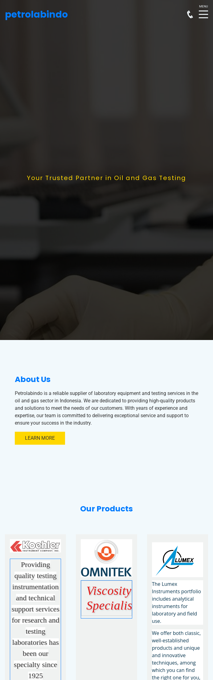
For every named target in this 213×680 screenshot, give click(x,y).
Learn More (40, 438)
